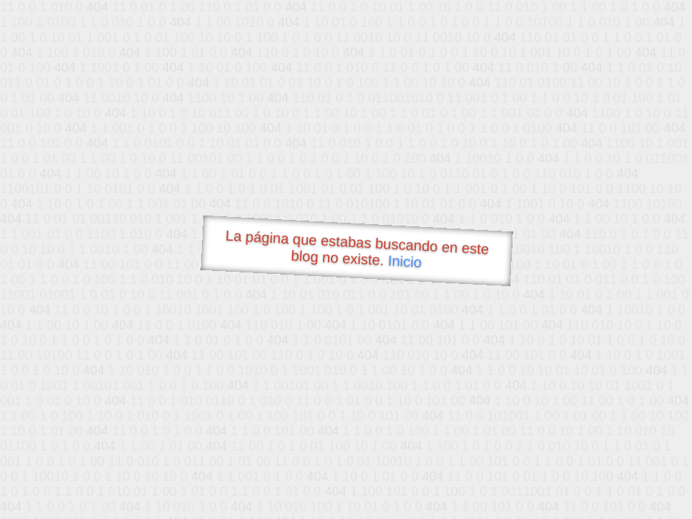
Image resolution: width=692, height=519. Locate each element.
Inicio (405, 261)
